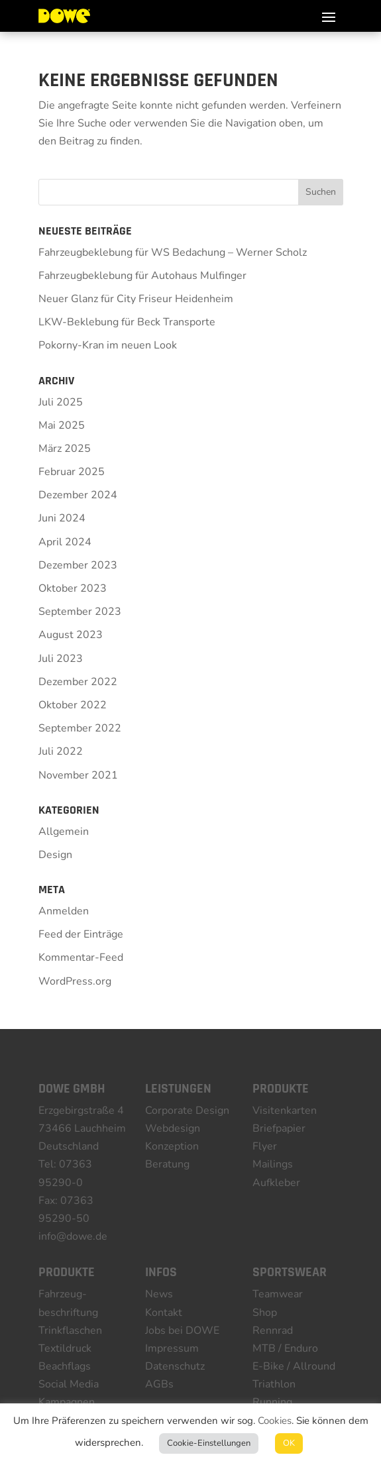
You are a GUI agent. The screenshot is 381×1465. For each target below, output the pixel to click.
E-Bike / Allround (293, 1366)
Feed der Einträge (80, 934)
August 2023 (70, 634)
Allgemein (63, 831)
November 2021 (78, 775)
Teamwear (277, 1294)
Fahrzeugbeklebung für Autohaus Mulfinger (142, 275)
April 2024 (64, 542)
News (159, 1294)
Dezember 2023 (77, 565)
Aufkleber (276, 1182)
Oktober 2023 (72, 588)
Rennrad (272, 1330)
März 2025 (64, 448)
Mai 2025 (61, 425)
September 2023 (79, 611)
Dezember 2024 (77, 495)
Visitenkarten (284, 1110)
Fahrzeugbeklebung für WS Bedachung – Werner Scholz (172, 252)
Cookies (275, 1420)
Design (55, 854)
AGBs (159, 1384)
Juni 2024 (61, 518)
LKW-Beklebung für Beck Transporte (126, 322)
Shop (264, 1312)
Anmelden (63, 911)
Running (272, 1402)
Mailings (272, 1164)
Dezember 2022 (77, 682)
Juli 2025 (60, 402)
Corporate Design (187, 1110)
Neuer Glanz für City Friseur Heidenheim (135, 299)
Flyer (264, 1146)
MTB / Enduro (285, 1348)
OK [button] (289, 1443)
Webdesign (172, 1128)
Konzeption (172, 1146)
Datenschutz (175, 1366)
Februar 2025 (71, 471)
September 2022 (79, 728)
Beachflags (64, 1366)
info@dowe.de (72, 1236)
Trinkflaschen (70, 1330)
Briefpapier (278, 1128)
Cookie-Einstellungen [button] (208, 1443)
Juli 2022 (60, 751)
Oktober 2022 (72, 705)
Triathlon (274, 1384)
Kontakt (163, 1312)
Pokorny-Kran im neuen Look (107, 345)
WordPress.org (74, 981)
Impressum (172, 1348)
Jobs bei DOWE (182, 1330)
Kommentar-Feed (80, 957)
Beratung (167, 1164)
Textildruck (64, 1348)
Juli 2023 (60, 658)
